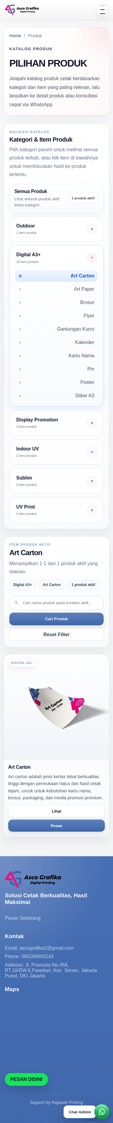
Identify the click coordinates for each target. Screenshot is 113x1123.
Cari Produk (56, 619)
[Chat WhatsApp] (86, 1111)
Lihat (56, 811)
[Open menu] (102, 9)
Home (15, 35)
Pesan (56, 825)
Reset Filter (56, 634)
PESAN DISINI (26, 1079)
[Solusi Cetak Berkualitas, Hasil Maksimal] (22, 10)
